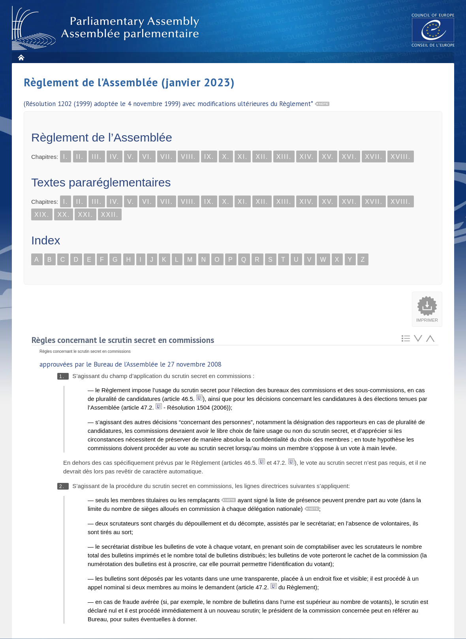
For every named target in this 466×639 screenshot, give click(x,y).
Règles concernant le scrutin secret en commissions (123, 340)
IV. (114, 156)
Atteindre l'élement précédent (430, 338)
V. (130, 156)
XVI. (349, 156)
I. (65, 156)
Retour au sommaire (406, 338)
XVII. (374, 156)
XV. (328, 156)
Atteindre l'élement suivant (418, 338)
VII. (166, 156)
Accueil (21, 57)
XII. (262, 156)
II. (80, 156)
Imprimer (427, 320)
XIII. (283, 156)
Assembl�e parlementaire (107, 28)
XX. (63, 214)
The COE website (433, 29)
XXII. (110, 214)
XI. (243, 156)
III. (97, 156)
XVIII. (401, 156)
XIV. (306, 156)
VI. (147, 156)
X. (225, 156)
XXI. (85, 214)
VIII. (188, 156)
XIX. (41, 214)
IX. (209, 156)
